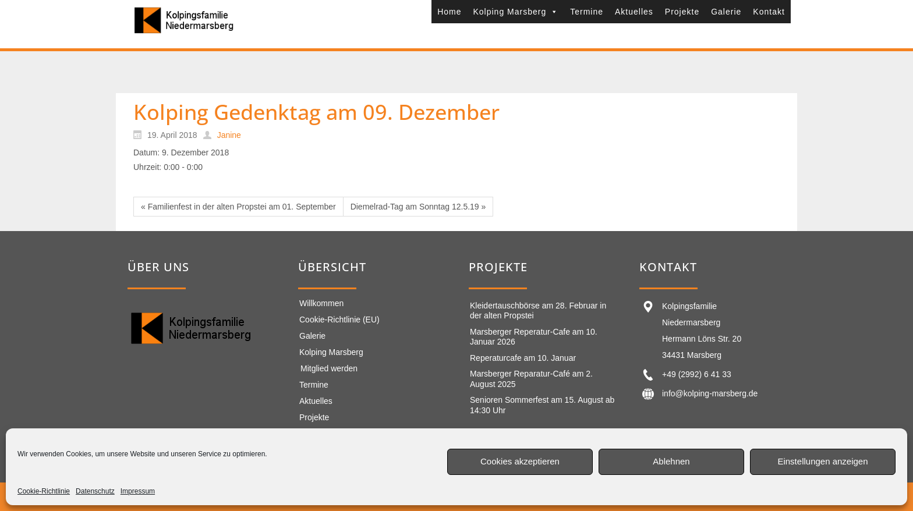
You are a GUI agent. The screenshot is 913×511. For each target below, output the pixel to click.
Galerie (726, 11)
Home (449, 11)
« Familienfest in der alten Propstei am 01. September (238, 206)
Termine (586, 11)
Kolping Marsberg (515, 11)
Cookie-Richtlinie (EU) (339, 319)
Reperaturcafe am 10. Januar (523, 358)
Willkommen (321, 303)
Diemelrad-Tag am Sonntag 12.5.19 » (418, 206)
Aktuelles (634, 11)
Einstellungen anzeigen (822, 461)
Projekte (682, 11)
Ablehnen (671, 461)
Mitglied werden (329, 368)
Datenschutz (95, 491)
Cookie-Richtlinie (43, 491)
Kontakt (768, 11)
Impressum (138, 491)
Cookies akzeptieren (520, 461)
